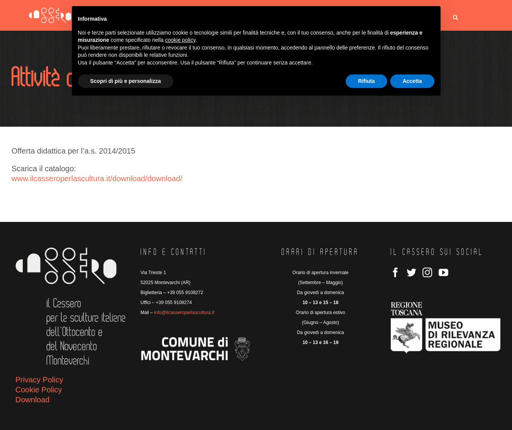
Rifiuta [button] (366, 81)
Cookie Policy (38, 389)
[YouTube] (443, 272)
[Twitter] (411, 272)
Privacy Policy (39, 379)
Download (32, 399)
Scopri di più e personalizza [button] (125, 81)
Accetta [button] (412, 81)
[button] (455, 17)
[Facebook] (395, 272)
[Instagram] (427, 272)
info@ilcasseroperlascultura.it (184, 312)
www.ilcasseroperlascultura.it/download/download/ (97, 178)
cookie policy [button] (180, 40)
